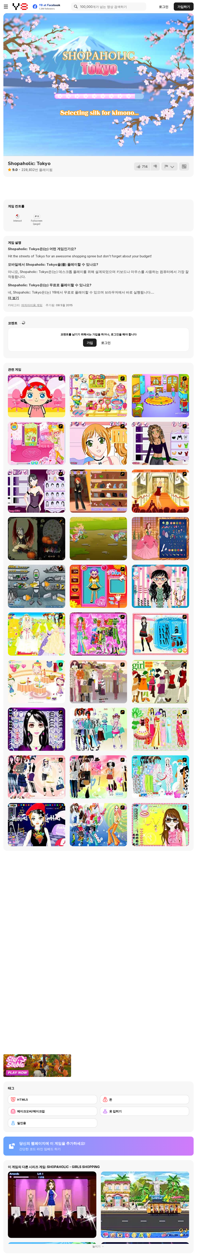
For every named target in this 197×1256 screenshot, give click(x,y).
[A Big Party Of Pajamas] (160, 777)
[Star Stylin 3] (98, 443)
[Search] (75, 6)
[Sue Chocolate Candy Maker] (98, 395)
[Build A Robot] (36, 586)
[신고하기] (169, 166)
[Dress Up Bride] (36, 634)
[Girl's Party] (36, 681)
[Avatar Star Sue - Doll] (98, 586)
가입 (90, 343)
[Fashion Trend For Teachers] (98, 681)
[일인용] (52, 1123)
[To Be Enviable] (160, 824)
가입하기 (183, 7)
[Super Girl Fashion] (160, 681)
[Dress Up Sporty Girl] (36, 777)
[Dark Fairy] (36, 538)
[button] (13, 298)
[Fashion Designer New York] (98, 491)
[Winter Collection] (98, 729)
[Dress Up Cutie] (160, 586)
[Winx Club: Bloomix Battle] (98, 538)
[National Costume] (160, 729)
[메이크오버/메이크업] (52, 1111)
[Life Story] (160, 538)
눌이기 (98, 1246)
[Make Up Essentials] (36, 729)
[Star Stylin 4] (160, 443)
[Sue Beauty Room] (36, 443)
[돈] (144, 1099)
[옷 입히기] (144, 1111)
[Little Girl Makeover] (36, 395)
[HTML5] (52, 1099)
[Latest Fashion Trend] (98, 824)
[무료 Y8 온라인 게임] (20, 6)
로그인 (163, 7)
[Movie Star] (160, 491)
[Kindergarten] (160, 395)
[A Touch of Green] (98, 634)
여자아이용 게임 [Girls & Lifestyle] (31, 305)
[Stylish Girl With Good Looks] (36, 824)
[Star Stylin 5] (36, 491)
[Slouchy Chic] (98, 777)
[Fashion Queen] (160, 634)
